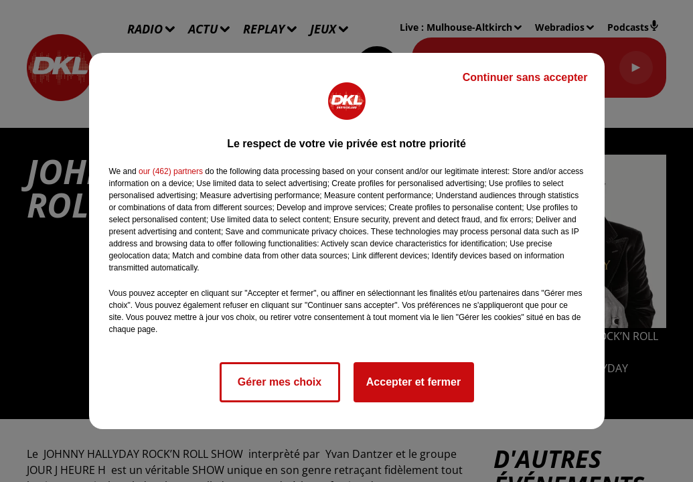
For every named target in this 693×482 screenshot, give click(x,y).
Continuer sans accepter (525, 77)
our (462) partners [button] (171, 171)
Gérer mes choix (279, 382)
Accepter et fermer (413, 382)
